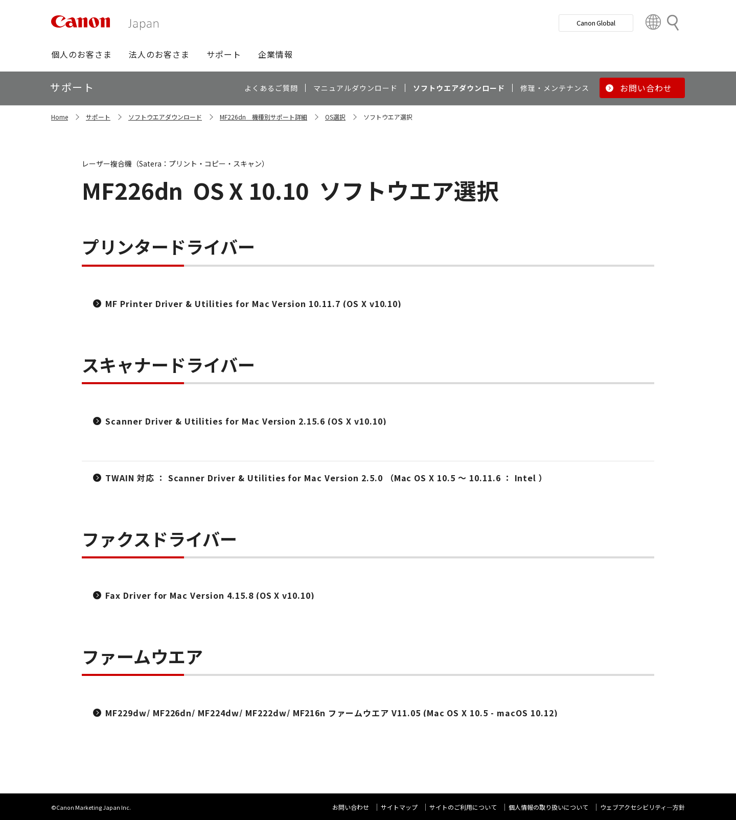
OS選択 (335, 116)
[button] (81, 54)
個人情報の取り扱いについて (548, 807)
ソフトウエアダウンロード (165, 116)
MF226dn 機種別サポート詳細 (263, 116)
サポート (98, 116)
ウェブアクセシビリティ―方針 (642, 807)
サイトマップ (399, 807)
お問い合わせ (350, 807)
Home (59, 116)
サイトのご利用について (463, 807)
